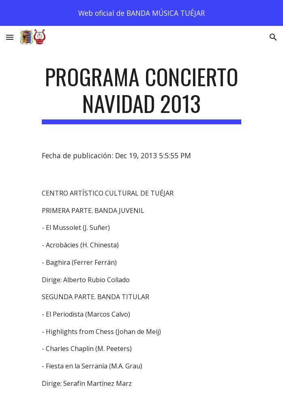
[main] (141, 94)
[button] (9, 37)
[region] (141, 13)
